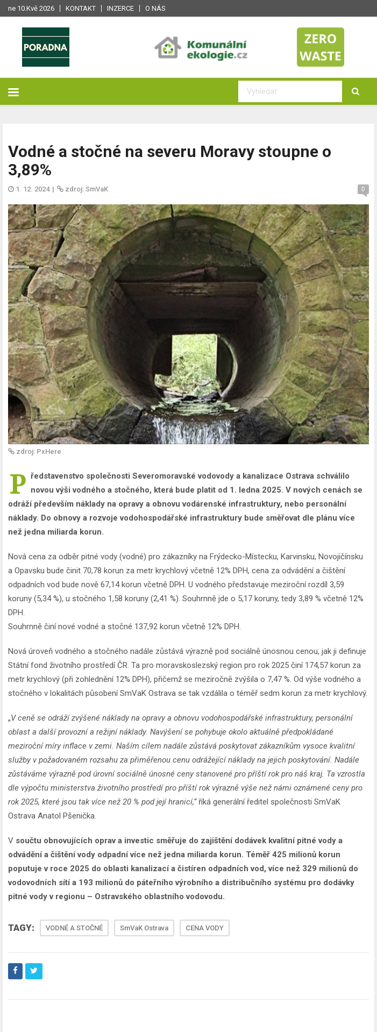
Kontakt (81, 8)
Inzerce (120, 8)
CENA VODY (205, 928)
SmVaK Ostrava (144, 928)
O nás (155, 8)
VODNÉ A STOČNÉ (74, 928)
